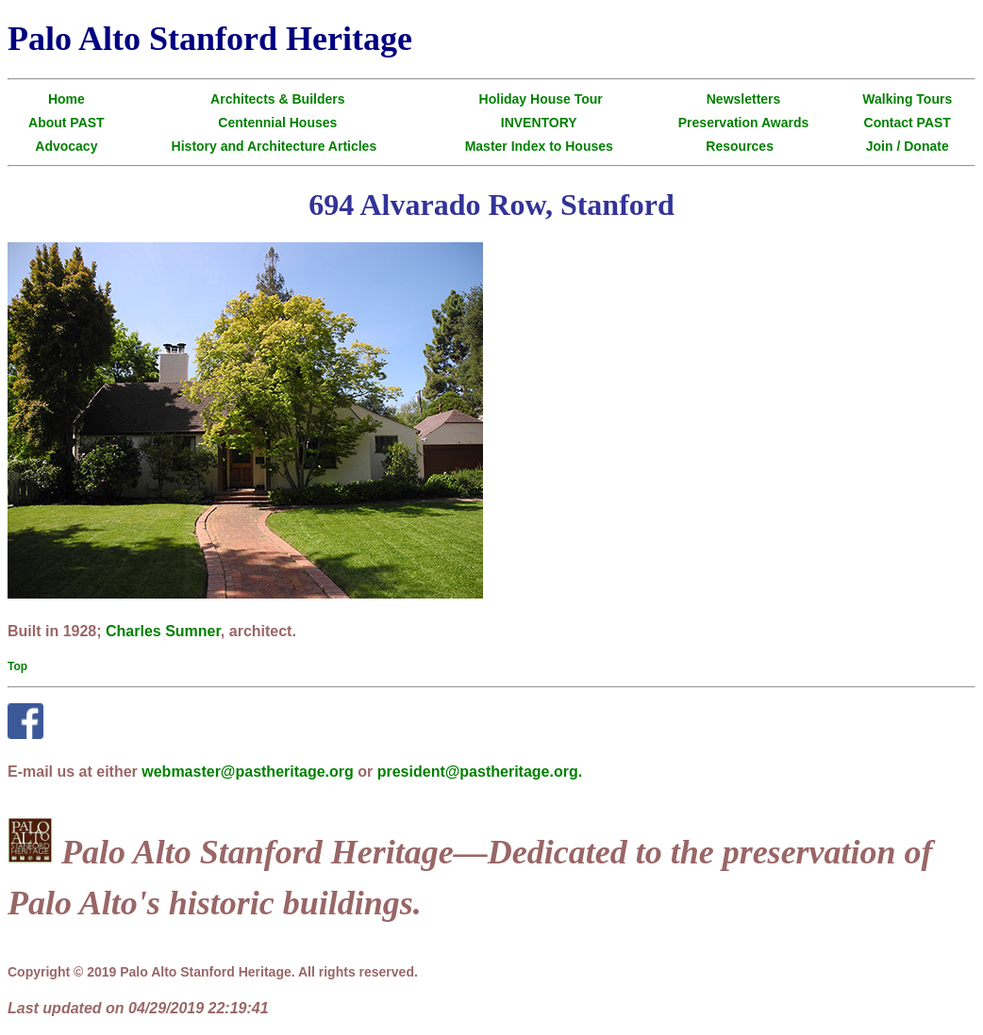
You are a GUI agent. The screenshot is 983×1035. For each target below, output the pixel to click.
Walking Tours (907, 99)
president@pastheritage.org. (479, 772)
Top (17, 666)
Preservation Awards (743, 122)
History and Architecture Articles (274, 146)
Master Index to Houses (539, 146)
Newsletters (744, 99)
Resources (740, 146)
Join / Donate (907, 146)
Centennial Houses (277, 122)
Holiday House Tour (541, 99)
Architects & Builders (277, 99)
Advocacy (66, 146)
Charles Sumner (163, 631)
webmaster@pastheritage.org (248, 772)
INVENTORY (539, 122)
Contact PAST (907, 122)
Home (66, 99)
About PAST (66, 122)
